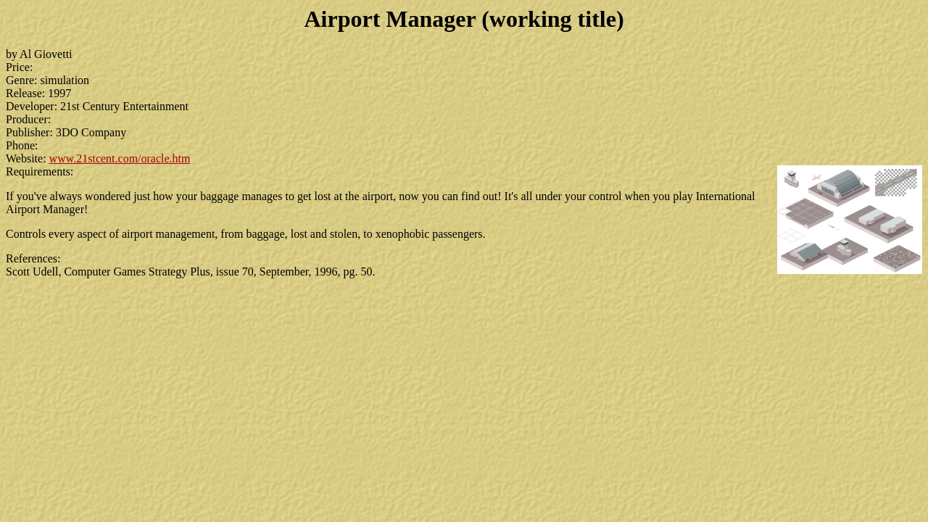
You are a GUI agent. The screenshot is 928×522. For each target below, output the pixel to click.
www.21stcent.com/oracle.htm (120, 158)
